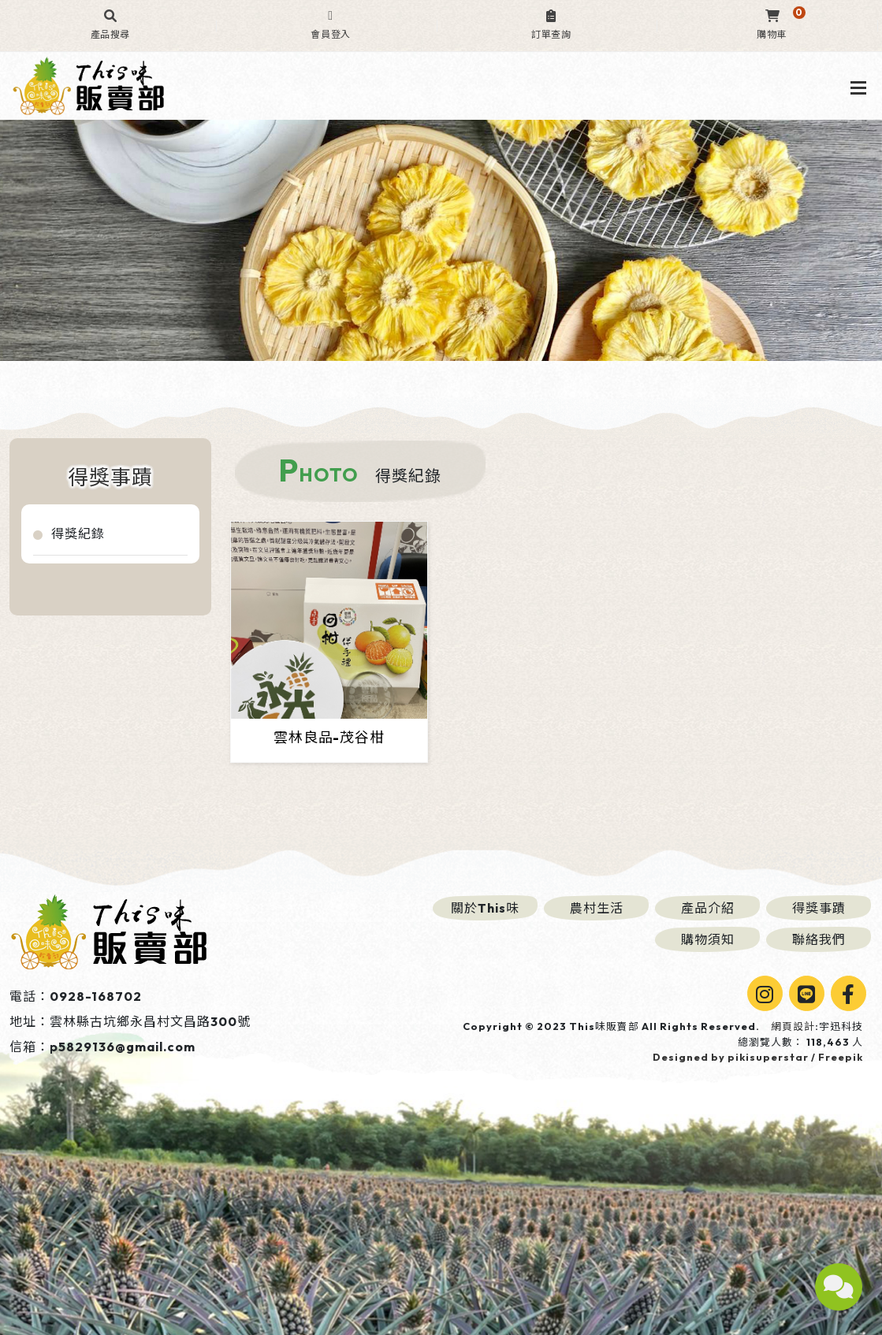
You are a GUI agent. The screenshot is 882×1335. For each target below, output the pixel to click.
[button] (110, 25)
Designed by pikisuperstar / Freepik (758, 1057)
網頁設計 (793, 1026)
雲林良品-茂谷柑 (329, 737)
